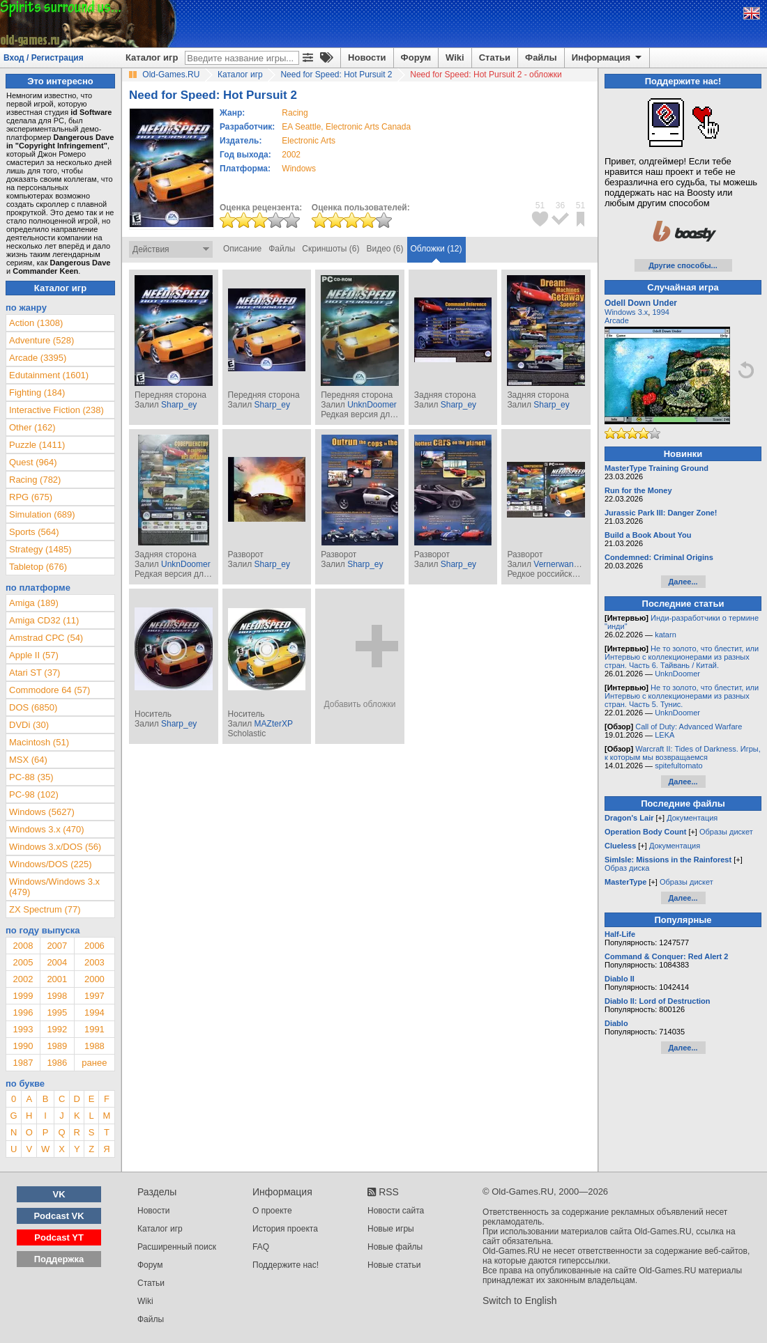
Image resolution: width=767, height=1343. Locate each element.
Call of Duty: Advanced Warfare (688, 726)
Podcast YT (59, 1237)
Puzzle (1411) (37, 445)
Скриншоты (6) (330, 249)
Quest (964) (33, 462)
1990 (23, 1046)
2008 (23, 945)
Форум (416, 57)
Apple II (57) (34, 655)
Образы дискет (726, 832)
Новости (367, 57)
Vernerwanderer (563, 564)
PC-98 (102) (34, 794)
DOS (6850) (33, 707)
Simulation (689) (42, 514)
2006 (94, 945)
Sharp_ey (179, 405)
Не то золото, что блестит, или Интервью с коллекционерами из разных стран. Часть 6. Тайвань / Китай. (682, 656)
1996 (23, 1012)
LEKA (664, 735)
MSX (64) (28, 759)
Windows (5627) (42, 812)
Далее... (682, 581)
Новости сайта (395, 1211)
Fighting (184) (37, 392)
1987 (23, 1062)
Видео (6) (384, 249)
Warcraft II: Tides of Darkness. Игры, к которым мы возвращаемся (683, 753)
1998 (57, 996)
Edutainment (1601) (49, 375)
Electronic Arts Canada (368, 127)
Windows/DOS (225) (50, 864)
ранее (94, 1062)
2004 (57, 962)
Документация (692, 818)
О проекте (272, 1211)
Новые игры (390, 1229)
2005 (23, 962)
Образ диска (627, 868)
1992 (57, 1029)
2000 (94, 979)
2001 (57, 979)
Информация (608, 57)
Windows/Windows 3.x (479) (54, 886)
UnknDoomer (372, 405)
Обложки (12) (436, 249)
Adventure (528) (41, 340)
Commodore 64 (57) (49, 690)
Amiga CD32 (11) (44, 620)
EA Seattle (301, 127)
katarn (665, 634)
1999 (23, 996)
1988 (94, 1046)
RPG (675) (30, 497)
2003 (94, 962)
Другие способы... (682, 265)
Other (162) (32, 427)
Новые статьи (394, 1265)
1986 (57, 1062)
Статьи (494, 57)
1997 (94, 996)
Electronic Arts (308, 141)
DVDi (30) (29, 725)
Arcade (617, 320)
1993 (23, 1029)
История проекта (285, 1229)
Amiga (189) (34, 603)
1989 (57, 1046)
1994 (94, 1012)
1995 (57, 1012)
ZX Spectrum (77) (45, 909)
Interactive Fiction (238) (56, 410)
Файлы (541, 57)
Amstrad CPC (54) (46, 637)
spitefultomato (678, 765)
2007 (57, 945)
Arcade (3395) (37, 357)
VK (59, 1194)
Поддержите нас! (285, 1265)
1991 (94, 1029)
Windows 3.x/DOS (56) (55, 846)
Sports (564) (34, 532)
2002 (291, 155)
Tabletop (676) (38, 566)
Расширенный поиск (176, 1247)
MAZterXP (274, 724)
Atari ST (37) (34, 672)
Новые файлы (395, 1247)
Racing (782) (35, 479)
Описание (242, 249)
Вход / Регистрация (43, 58)
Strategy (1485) (40, 549)
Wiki (455, 57)
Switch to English (520, 1300)
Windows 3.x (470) (46, 829)
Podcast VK (58, 1216)
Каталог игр (152, 57)
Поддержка (59, 1259)
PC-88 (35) (31, 777)
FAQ (260, 1247)
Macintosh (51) (39, 742)
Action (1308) (36, 323)
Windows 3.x (626, 312)
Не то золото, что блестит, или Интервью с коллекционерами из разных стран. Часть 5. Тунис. (682, 695)
